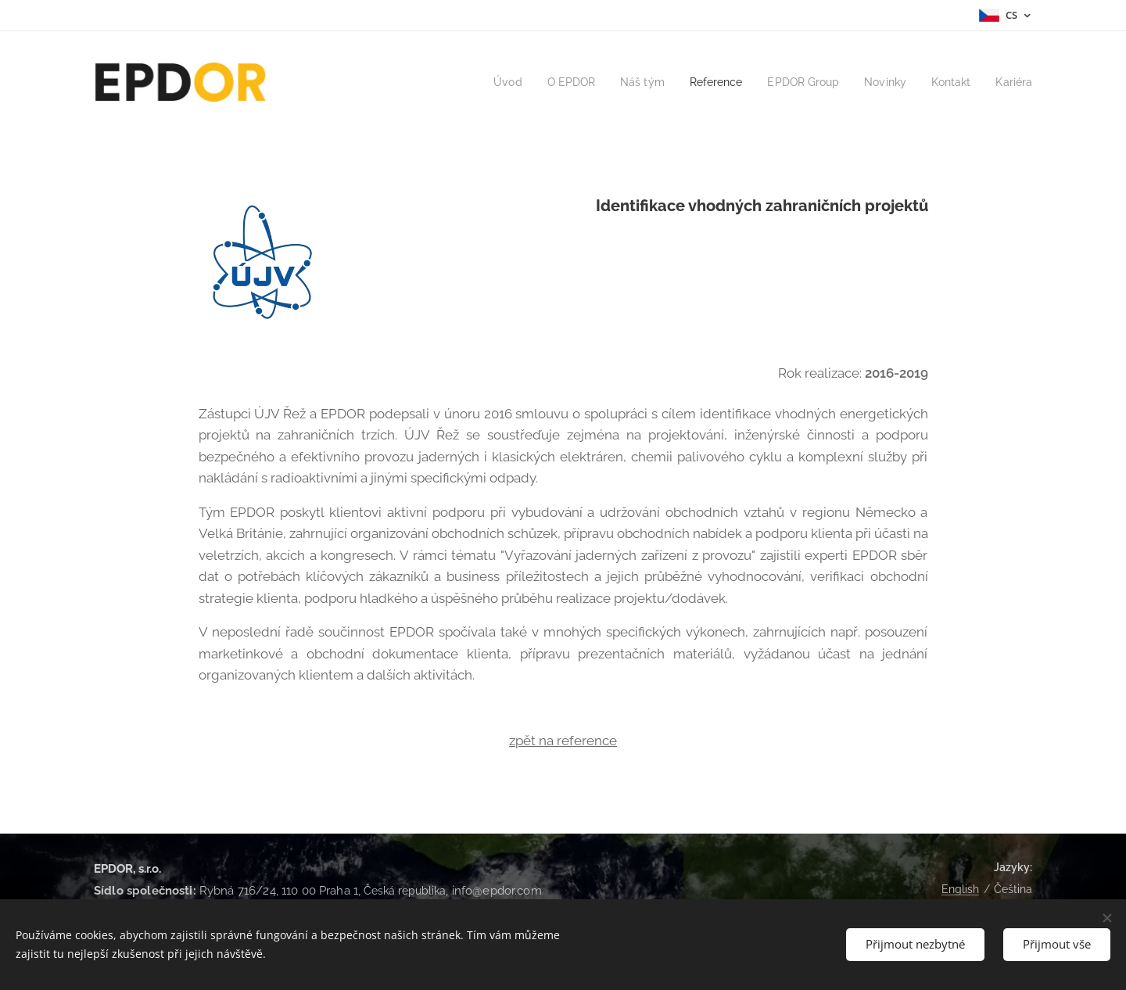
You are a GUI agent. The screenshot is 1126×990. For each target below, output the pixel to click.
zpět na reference (563, 740)
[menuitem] (484, 82)
